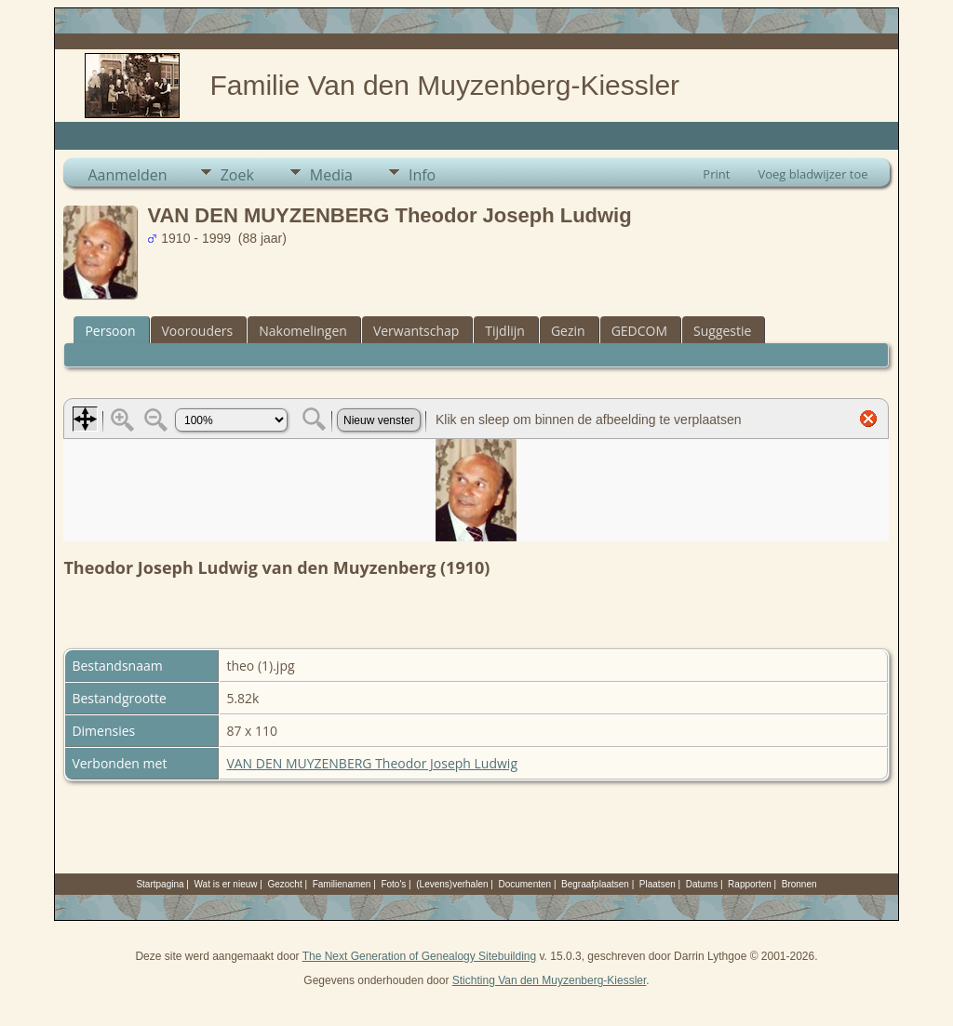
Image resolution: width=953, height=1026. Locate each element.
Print (716, 174)
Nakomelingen (303, 331)
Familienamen (342, 884)
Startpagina (159, 884)
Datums (702, 884)
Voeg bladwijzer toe (812, 174)
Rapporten (750, 884)
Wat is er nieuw (226, 884)
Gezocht (284, 884)
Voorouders (198, 331)
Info (422, 175)
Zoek (237, 175)
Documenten (524, 884)
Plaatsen (657, 884)
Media (331, 175)
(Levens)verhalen (452, 884)
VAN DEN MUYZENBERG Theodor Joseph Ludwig (371, 763)
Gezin (568, 331)
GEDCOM (639, 331)
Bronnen (799, 884)
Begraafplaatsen (595, 884)
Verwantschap (416, 331)
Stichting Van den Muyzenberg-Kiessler (549, 980)
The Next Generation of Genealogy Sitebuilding (419, 956)
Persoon (110, 331)
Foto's (393, 884)
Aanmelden (127, 175)
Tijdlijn (505, 331)
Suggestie (722, 331)
